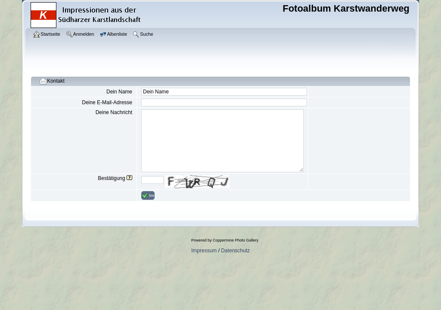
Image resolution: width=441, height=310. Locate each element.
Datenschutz (235, 251)
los (148, 195)
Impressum (204, 251)
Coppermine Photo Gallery (235, 240)
